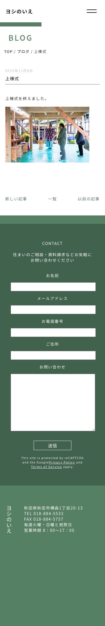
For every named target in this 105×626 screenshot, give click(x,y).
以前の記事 (89, 199)
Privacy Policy (62, 462)
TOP (8, 51)
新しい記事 (16, 199)
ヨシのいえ (19, 11)
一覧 (52, 199)
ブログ (23, 51)
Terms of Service (46, 466)
